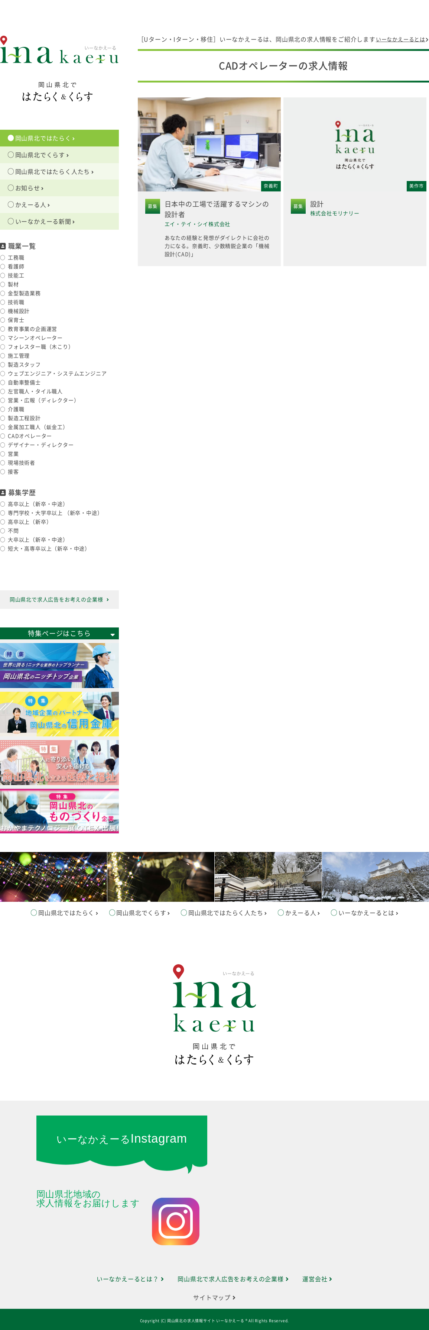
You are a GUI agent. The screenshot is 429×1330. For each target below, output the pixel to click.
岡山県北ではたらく (45, 138)
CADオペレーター (30, 436)
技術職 (16, 302)
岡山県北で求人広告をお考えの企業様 (59, 599)
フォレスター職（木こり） (41, 346)
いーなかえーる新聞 (45, 222)
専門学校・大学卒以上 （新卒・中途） (55, 513)
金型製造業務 (24, 293)
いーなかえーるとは (402, 39)
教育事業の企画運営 (32, 329)
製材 (13, 284)
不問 (13, 530)
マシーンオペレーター (35, 337)
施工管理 (19, 355)
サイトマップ (214, 1298)
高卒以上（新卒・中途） (38, 504)
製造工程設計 (24, 418)
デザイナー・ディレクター (41, 445)
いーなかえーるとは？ (130, 1279)
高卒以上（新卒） (30, 521)
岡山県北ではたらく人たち (54, 172)
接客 (13, 471)
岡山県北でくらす (42, 155)
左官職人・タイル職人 (35, 391)
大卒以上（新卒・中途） (38, 539)
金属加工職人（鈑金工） (38, 427)
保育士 (16, 320)
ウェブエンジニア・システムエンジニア (57, 373)
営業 (13, 453)
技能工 (16, 275)
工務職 (16, 257)
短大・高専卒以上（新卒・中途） (49, 548)
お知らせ (29, 188)
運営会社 (317, 1279)
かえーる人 (32, 205)
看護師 (16, 266)
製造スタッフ (24, 364)
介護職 (16, 409)
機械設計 (19, 311)
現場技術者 (21, 462)
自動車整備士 (24, 382)
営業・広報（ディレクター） (43, 400)
